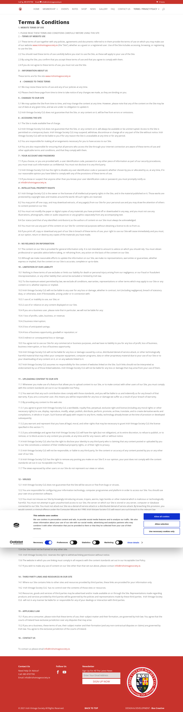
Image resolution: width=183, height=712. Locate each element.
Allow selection (162, 688)
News (93, 9)
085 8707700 (29, 674)
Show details (133, 707)
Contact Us (124, 9)
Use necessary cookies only (161, 696)
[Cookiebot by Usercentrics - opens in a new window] (16, 707)
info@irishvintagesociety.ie (33, 182)
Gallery (103, 9)
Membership (49, 9)
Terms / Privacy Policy (145, 9)
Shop (84, 9)
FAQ (113, 9)
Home (36, 9)
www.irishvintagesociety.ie (45, 45)
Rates (75, 9)
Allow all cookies (162, 681)
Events (65, 9)
